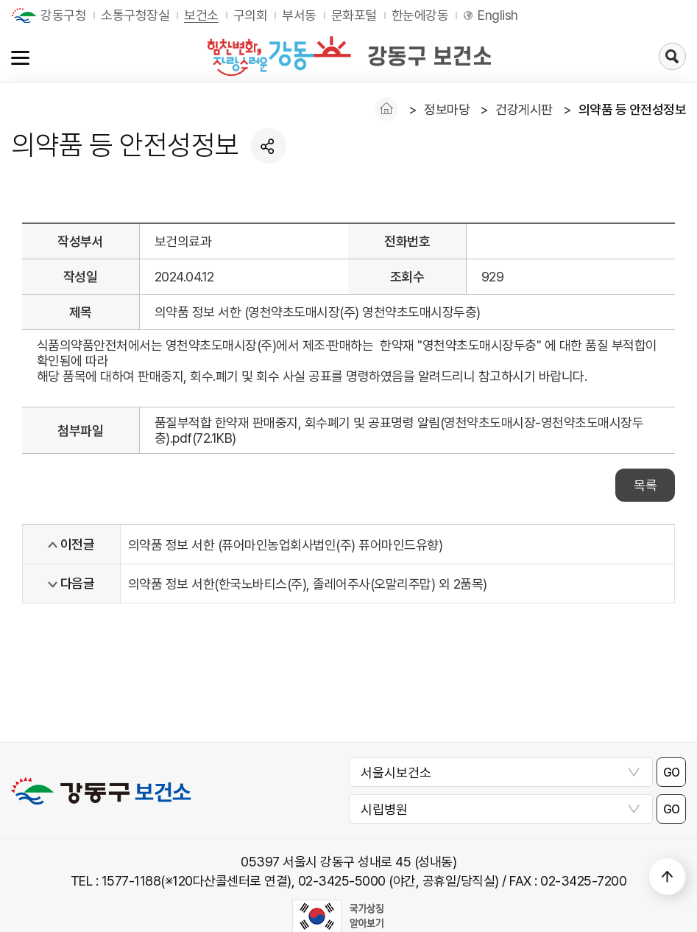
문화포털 (354, 15)
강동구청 (63, 15)
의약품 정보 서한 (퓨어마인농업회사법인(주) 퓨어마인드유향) (285, 545)
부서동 (299, 15)
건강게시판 (524, 109)
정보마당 (447, 109)
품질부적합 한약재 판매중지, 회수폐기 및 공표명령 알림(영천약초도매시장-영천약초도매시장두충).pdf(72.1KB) (399, 430)
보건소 (201, 15)
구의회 (250, 15)
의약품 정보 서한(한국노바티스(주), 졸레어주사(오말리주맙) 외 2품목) (307, 584)
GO (671, 772)
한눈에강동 (420, 15)
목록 (645, 485)
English (498, 15)
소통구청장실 (135, 15)
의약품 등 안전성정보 (633, 109)
